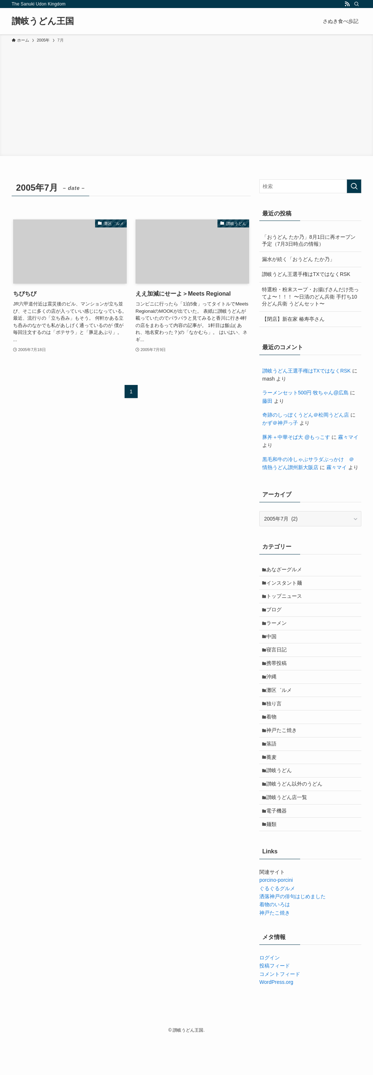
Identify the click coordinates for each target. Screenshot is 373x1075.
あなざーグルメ (286, 570)
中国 (273, 646)
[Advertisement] (186, 98)
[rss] (347, 4)
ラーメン (278, 631)
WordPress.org (276, 1017)
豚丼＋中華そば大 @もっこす (296, 437)
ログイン (269, 993)
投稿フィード (274, 1001)
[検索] (356, 4)
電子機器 (278, 843)
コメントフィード (279, 1009)
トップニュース (286, 600)
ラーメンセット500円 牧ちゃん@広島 (305, 393)
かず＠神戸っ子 (280, 423)
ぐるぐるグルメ (277, 923)
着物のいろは (274, 940)
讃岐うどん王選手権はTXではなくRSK (306, 274)
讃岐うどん (281, 798)
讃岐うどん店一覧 (288, 828)
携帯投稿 (278, 676)
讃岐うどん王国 (43, 21)
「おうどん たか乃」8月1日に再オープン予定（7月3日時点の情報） (309, 240)
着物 (273, 737)
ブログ (276, 616)
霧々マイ (348, 437)
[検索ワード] (310, 186)
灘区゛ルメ (281, 706)
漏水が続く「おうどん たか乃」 (298, 259)
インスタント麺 (286, 585)
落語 (273, 767)
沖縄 (273, 691)
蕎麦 (273, 782)
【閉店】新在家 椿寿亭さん (293, 319)
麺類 (273, 858)
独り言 (276, 722)
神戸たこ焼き (283, 752)
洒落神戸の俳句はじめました (292, 931)
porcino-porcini (276, 915)
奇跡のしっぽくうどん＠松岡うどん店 (305, 415)
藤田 (267, 401)
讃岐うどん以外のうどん (296, 813)
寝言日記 (278, 661)
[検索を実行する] (354, 186)
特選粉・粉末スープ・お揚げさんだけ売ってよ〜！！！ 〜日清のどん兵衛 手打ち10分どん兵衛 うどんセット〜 (310, 297)
